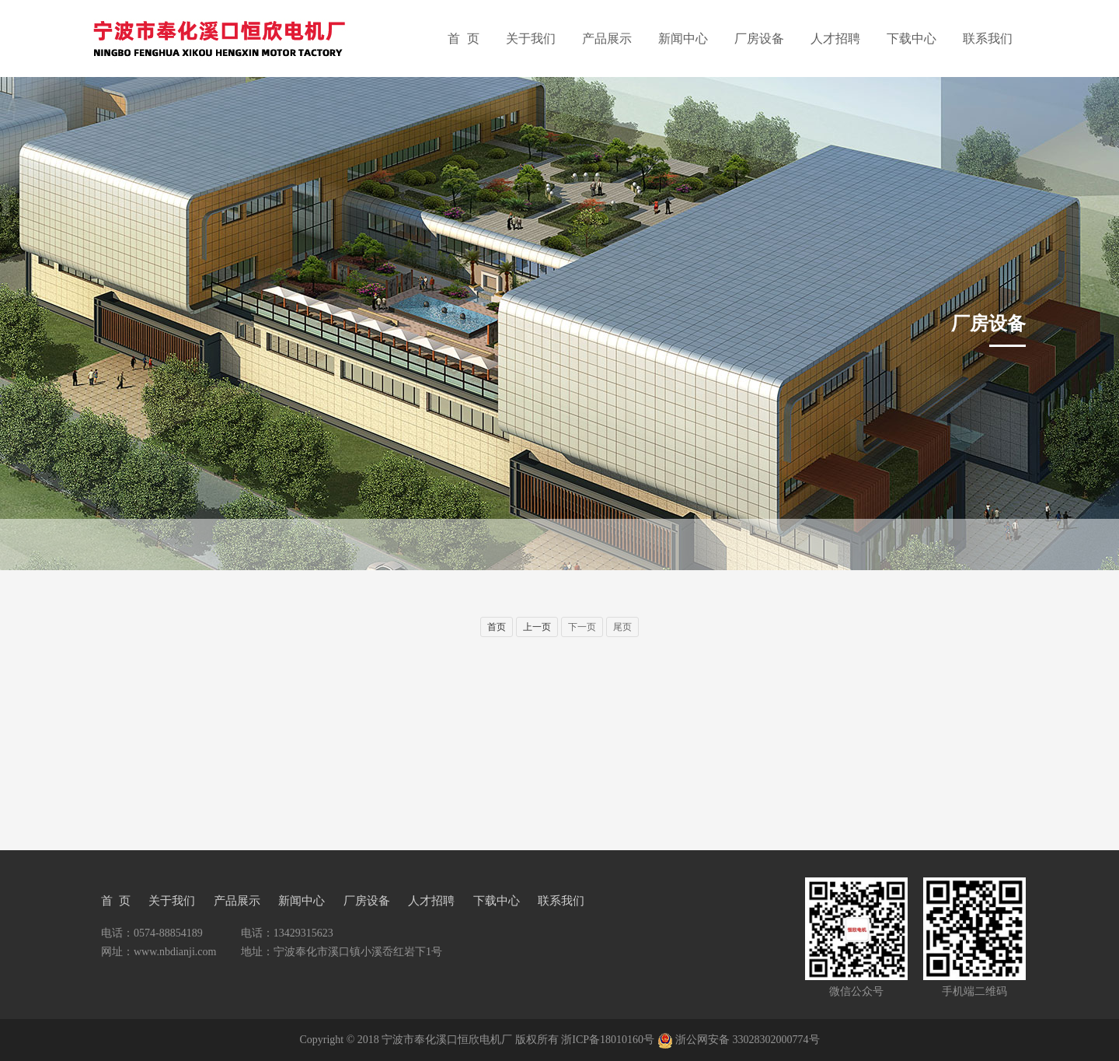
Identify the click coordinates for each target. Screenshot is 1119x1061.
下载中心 (911, 38)
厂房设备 (759, 38)
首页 (496, 627)
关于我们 (531, 38)
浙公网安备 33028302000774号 (747, 1039)
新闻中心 (683, 38)
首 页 (463, 38)
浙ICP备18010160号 (607, 1039)
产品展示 (607, 38)
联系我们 (988, 38)
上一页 (537, 627)
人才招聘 (835, 38)
